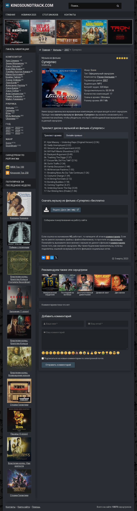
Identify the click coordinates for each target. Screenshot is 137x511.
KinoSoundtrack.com (29, 5)
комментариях (113, 236)
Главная (10, 15)
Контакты (70, 15)
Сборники (10, 118)
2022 (8, 133)
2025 (17, 133)
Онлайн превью (74, 135)
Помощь (36, 507)
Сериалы (10, 110)
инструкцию (116, 239)
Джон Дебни (12, 91)
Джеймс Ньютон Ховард (18, 71)
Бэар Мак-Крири (14, 69)
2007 (105, 80)
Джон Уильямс (13, 66)
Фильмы (10, 108)
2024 (17, 130)
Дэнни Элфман (13, 80)
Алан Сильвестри (14, 93)
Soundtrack (11, 145)
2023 (17, 128)
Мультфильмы (13, 116)
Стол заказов (50, 15)
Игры (8, 113)
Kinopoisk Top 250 (19, 172)
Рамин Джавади (14, 96)
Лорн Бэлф (11, 82)
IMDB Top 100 (17, 167)
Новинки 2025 (28, 15)
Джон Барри (12, 88)
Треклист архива (52, 135)
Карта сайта (24, 507)
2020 (8, 128)
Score (8, 143)
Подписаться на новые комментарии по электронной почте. (73, 358)
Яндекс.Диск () (66, 209)
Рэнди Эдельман (106, 77)
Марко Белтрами (14, 74)
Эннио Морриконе (15, 63)
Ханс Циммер (12, 60)
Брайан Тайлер (13, 77)
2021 (8, 130)
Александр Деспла (15, 85)
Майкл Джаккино (14, 99)
